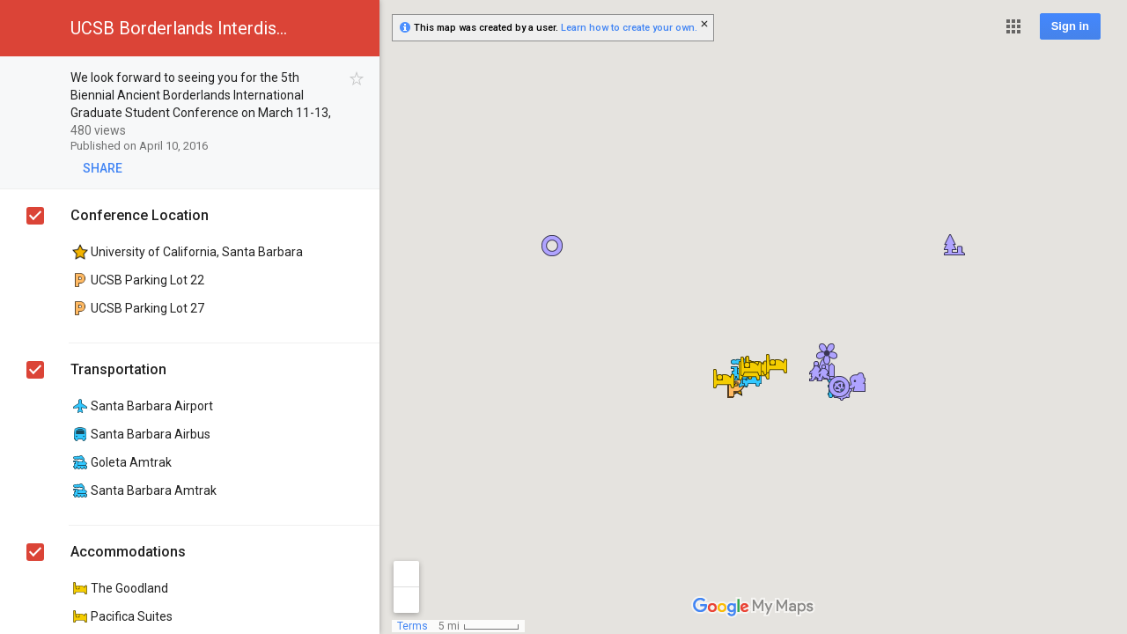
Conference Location (139, 215)
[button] (1013, 26)
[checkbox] (357, 79)
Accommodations (128, 551)
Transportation (118, 369)
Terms (412, 626)
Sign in (1070, 26)
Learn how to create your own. (629, 27)
